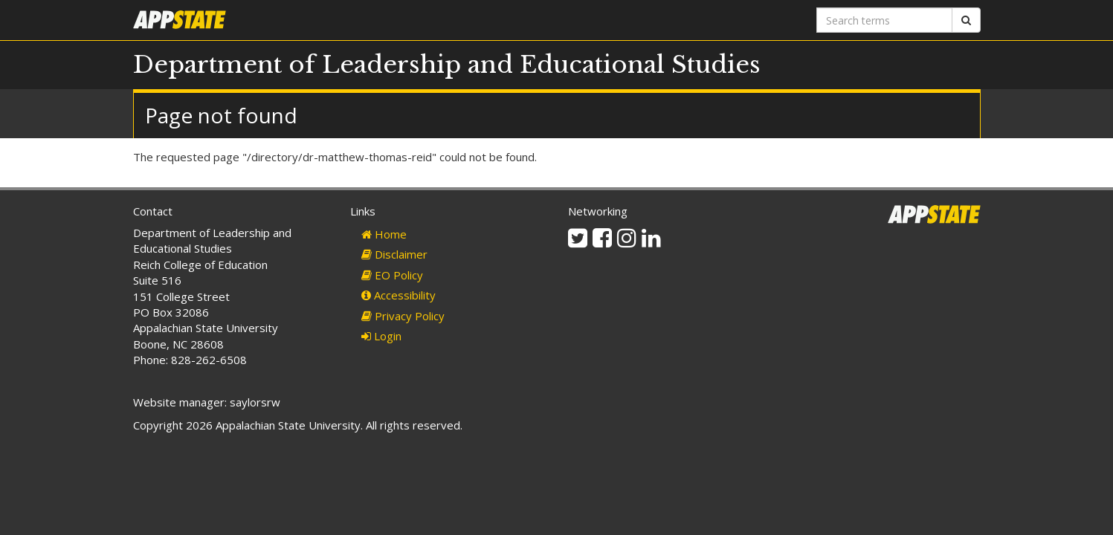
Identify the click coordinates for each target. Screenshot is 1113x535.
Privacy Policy (403, 315)
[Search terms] (884, 20)
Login (381, 335)
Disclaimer (394, 254)
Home (384, 234)
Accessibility (398, 295)
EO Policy (392, 275)
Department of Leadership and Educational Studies (447, 65)
